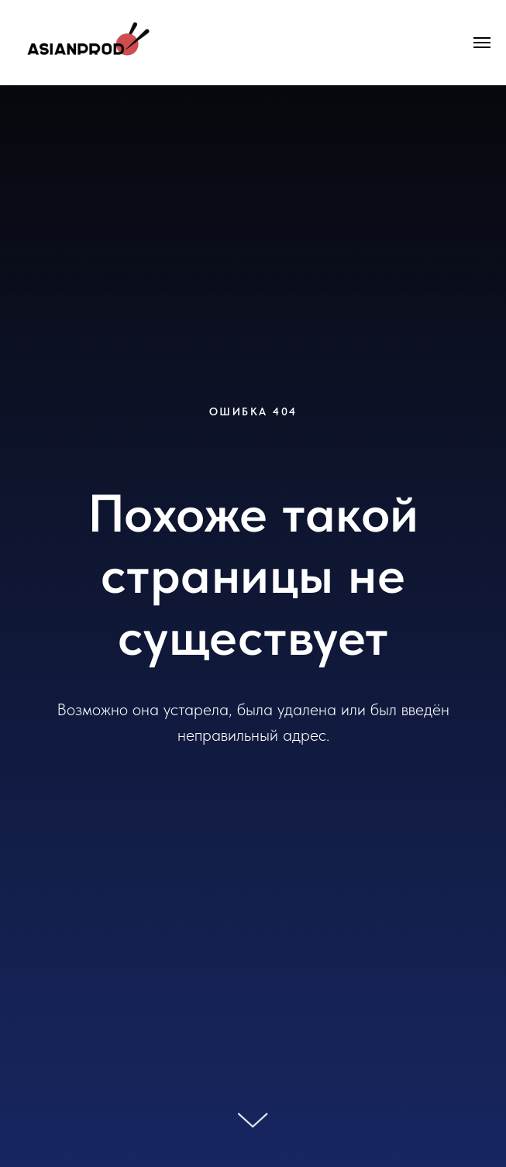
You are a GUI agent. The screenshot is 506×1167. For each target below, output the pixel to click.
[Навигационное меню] (482, 42)
